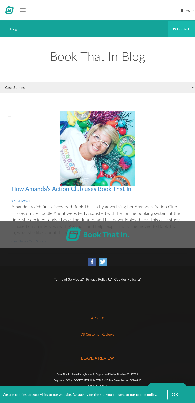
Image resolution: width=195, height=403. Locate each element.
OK (175, 394)
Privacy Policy (96, 279)
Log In (189, 10)
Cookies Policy (125, 279)
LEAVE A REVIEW (97, 358)
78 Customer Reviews (97, 334)
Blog (13, 29)
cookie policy (146, 394)
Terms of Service (66, 279)
